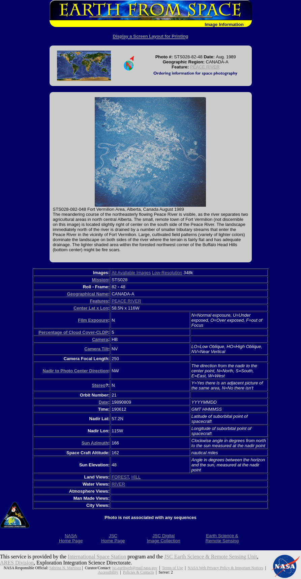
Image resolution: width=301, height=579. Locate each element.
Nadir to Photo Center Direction (75, 370)
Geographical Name (87, 293)
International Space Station (97, 556)
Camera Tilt (96, 348)
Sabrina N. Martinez (65, 568)
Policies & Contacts (138, 572)
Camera (100, 339)
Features (99, 300)
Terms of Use (172, 568)
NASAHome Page (71, 538)
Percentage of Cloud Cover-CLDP (73, 332)
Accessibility (108, 572)
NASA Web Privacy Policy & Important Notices (225, 568)
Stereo (98, 385)
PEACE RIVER (204, 66)
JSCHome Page (113, 538)
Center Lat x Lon (90, 308)
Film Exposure (93, 320)
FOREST (120, 477)
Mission (100, 279)
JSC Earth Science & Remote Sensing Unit (210, 556)
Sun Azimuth (95, 442)
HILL (136, 477)
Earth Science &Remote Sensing (222, 538)
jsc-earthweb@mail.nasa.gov (134, 568)
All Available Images (131, 272)
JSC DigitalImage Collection (163, 538)
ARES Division (17, 563)
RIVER (118, 484)
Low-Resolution (167, 272)
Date (103, 402)
